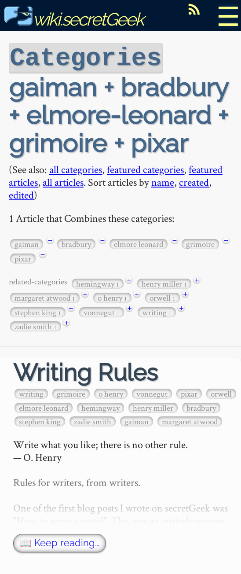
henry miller (164, 283)
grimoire (200, 243)
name (162, 181)
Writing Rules (85, 371)
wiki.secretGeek (73, 19)
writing (157, 311)
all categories (75, 168)
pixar (23, 258)
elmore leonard (138, 243)
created (194, 181)
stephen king (38, 311)
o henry (112, 297)
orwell (162, 297)
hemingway (97, 283)
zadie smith (36, 325)
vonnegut (102, 311)
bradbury (76, 243)
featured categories (145, 168)
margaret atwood (45, 297)
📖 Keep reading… (59, 542)
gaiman (27, 243)
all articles (63, 181)
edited (21, 194)
